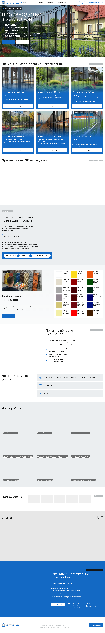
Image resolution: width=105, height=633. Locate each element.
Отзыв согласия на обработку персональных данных (54, 627)
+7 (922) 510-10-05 (75, 605)
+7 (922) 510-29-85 (75, 603)
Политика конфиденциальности (54, 622)
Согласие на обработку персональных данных (54, 625)
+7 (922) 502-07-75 (75, 607)
